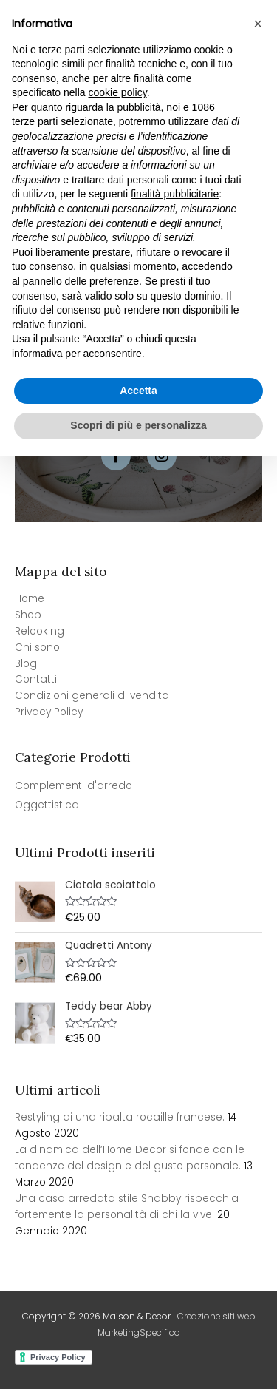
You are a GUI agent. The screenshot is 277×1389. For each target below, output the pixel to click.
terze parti (35, 1055)
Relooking (39, 631)
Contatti (36, 679)
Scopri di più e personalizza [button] (138, 1359)
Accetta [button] (138, 1324)
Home (29, 599)
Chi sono (37, 648)
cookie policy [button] (118, 1027)
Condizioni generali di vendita (92, 696)
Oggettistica (47, 805)
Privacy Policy (49, 712)
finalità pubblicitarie (175, 1128)
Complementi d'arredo (73, 786)
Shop (28, 615)
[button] (258, 957)
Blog (26, 664)
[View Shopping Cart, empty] (210, 33)
